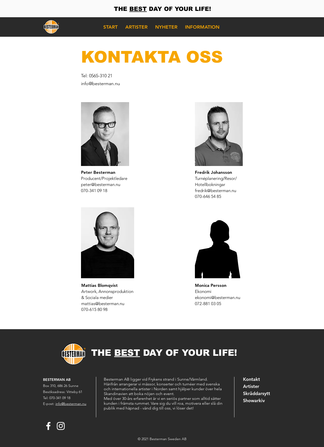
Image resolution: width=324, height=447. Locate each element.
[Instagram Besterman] (60, 426)
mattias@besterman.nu (102, 303)
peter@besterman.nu (100, 184)
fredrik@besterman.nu (215, 190)
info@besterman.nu (100, 83)
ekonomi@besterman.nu (217, 297)
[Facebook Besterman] (48, 426)
